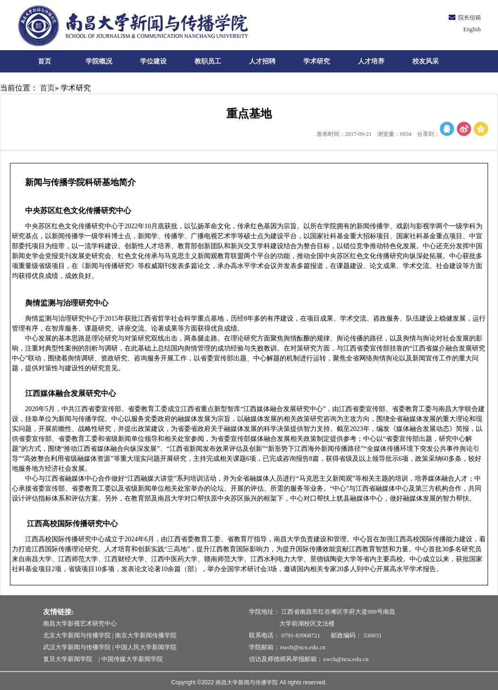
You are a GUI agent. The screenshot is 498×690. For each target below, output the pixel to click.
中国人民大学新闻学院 (146, 647)
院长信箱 (469, 17)
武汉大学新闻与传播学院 (77, 647)
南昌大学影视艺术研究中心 (80, 623)
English (472, 29)
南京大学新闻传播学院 (146, 635)
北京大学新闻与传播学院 (77, 635)
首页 (47, 88)
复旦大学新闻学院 (70, 659)
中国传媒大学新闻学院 (132, 659)
